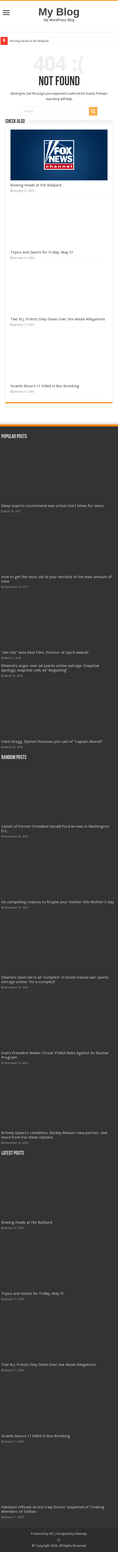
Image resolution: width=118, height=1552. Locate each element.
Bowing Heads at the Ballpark (29, 41)
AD (51, 1534)
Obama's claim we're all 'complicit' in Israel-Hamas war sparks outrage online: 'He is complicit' (55, 979)
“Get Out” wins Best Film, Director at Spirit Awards (45, 652)
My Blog (59, 12)
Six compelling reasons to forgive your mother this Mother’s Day (57, 902)
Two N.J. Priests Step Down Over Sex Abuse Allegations (57, 319)
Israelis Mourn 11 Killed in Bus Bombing (44, 386)
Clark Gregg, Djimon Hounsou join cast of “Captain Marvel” (52, 741)
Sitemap (81, 1534)
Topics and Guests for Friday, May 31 (41, 252)
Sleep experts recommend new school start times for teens (52, 506)
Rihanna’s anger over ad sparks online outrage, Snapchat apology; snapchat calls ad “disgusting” (50, 667)
